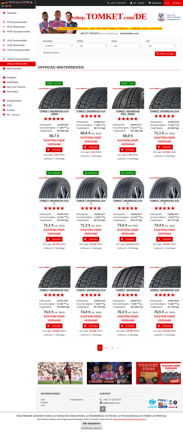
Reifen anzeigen (165, 54)
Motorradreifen (12, 68)
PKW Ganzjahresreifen (16, 31)
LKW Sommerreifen (14, 40)
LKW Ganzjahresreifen (16, 49)
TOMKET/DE (109, 16)
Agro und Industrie (13, 87)
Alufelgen (9, 77)
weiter (117, 348)
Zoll (148, 41)
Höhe (114, 41)
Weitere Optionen (51, 53)
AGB (7, 105)
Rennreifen (10, 91)
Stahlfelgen (10, 82)
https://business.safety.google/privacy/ (130, 419)
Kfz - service (10, 115)
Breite (80, 41)
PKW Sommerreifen (14, 22)
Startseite (9, 13)
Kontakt (8, 110)
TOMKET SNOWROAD (128, 290)
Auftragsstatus (11, 101)
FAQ (43, 405)
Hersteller (48, 41)
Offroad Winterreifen (14, 63)
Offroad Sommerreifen (15, 59)
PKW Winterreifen (13, 26)
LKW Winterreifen (13, 45)
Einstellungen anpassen (91, 428)
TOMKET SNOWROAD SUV (91, 111)
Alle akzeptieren (91, 423)
